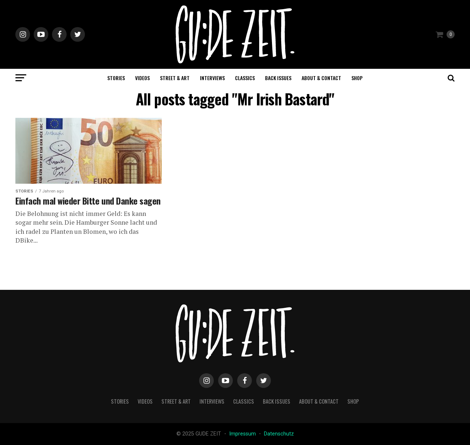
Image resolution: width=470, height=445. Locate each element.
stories (116, 78)
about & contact (321, 78)
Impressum (243, 434)
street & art (175, 78)
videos (142, 78)
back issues (278, 78)
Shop (357, 78)
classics (245, 78)
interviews (212, 78)
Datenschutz (279, 434)
